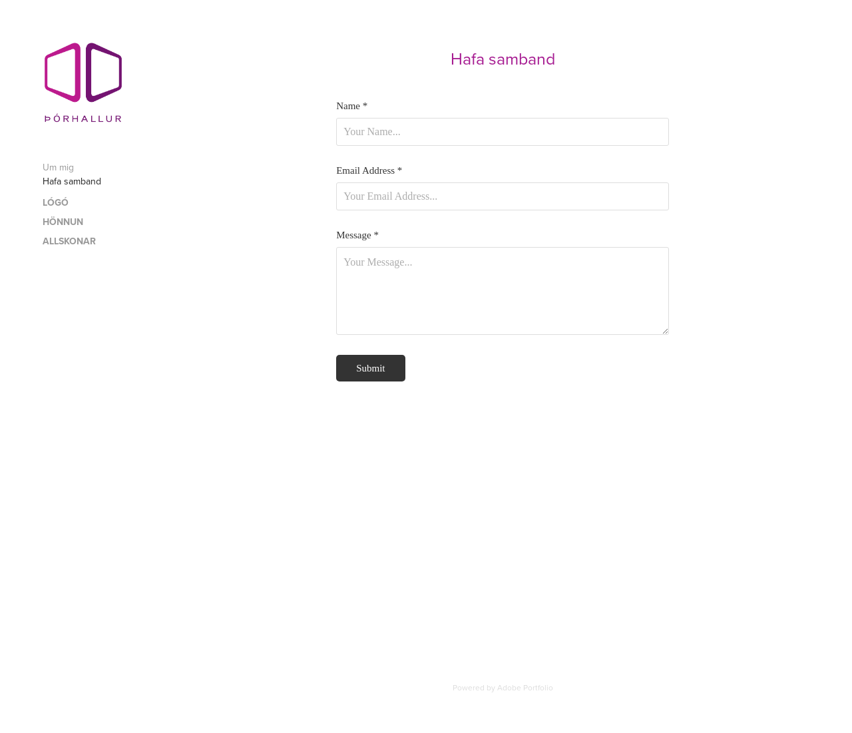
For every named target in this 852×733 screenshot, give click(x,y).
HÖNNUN (63, 221)
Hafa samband (72, 181)
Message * (357, 235)
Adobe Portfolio (525, 687)
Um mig (58, 167)
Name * (351, 106)
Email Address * (369, 171)
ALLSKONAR (69, 241)
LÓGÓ (56, 202)
